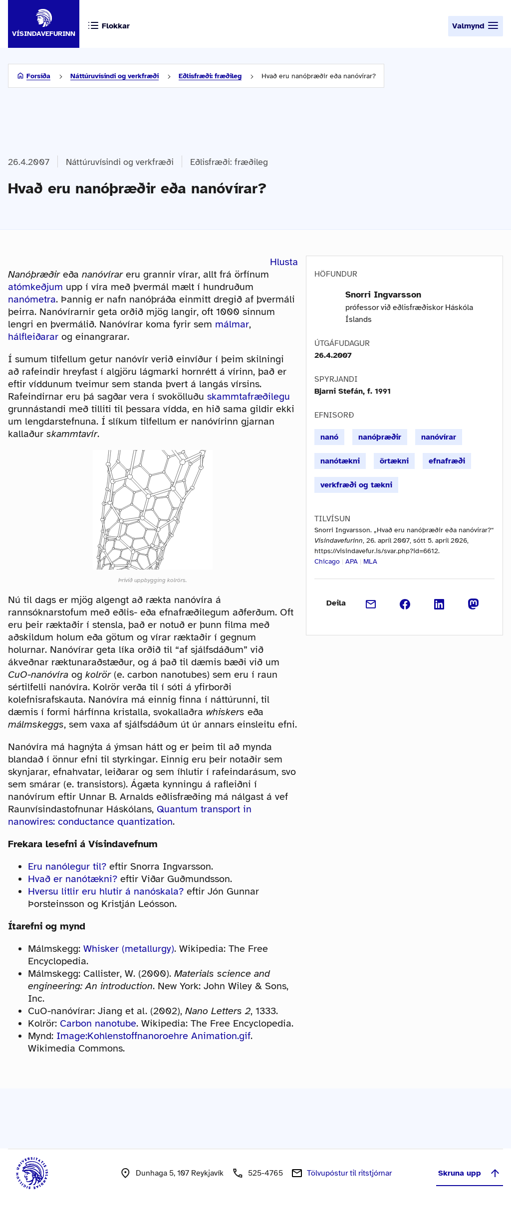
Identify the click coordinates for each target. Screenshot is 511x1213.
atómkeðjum (35, 287)
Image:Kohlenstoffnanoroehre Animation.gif (153, 1036)
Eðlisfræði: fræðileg (210, 76)
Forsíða (38, 76)
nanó (329, 437)
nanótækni (340, 461)
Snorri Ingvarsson (383, 294)
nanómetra (32, 299)
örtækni (394, 461)
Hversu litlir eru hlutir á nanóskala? (106, 891)
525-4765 (265, 1173)
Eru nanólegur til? (67, 866)
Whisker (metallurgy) (128, 948)
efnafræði (447, 461)
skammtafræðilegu (248, 396)
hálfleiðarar (33, 336)
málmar (232, 324)
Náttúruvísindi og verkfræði (114, 76)
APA (351, 561)
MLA (370, 561)
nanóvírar (438, 437)
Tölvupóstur (349, 1173)
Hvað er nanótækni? (72, 879)
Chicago (327, 561)
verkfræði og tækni (356, 485)
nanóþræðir (379, 437)
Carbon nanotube (98, 1023)
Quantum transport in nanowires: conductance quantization (130, 815)
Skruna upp (469, 1173)
